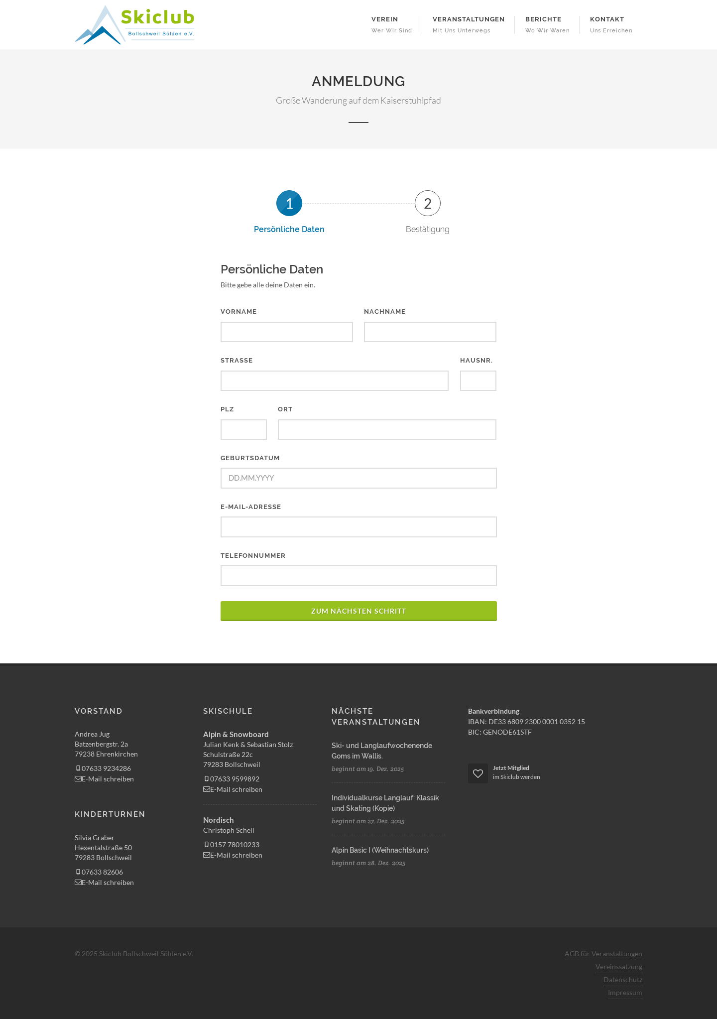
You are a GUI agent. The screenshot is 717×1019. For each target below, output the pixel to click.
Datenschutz (622, 979)
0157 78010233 (231, 844)
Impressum (625, 992)
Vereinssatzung (619, 966)
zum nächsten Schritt (358, 611)
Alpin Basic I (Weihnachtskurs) (380, 850)
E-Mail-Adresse (251, 506)
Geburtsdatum (250, 458)
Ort (285, 409)
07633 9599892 (231, 778)
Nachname (385, 311)
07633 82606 (99, 872)
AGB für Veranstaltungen (603, 953)
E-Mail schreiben (104, 778)
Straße (237, 360)
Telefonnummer (253, 555)
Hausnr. (476, 360)
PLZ (227, 409)
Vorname (239, 311)
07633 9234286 (103, 768)
